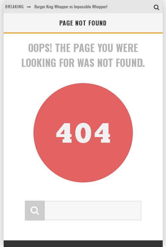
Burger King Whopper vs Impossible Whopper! (70, 6)
